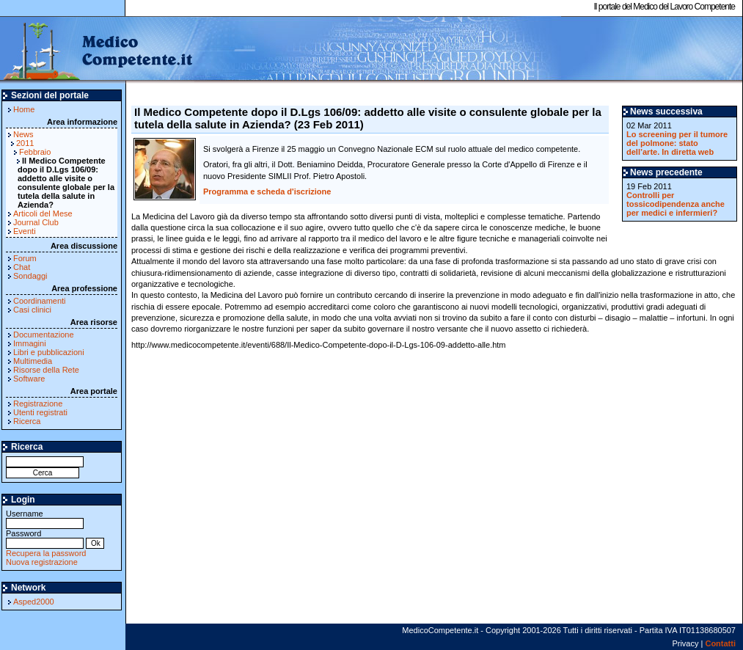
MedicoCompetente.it (97, 50)
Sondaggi (30, 275)
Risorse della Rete (46, 369)
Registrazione (37, 403)
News (23, 134)
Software (29, 378)
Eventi (24, 231)
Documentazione (43, 334)
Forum (25, 258)
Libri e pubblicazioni (48, 352)
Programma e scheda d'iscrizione (267, 191)
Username (45, 518)
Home (23, 109)
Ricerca (26, 421)
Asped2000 (33, 601)
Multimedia (32, 361)
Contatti (720, 643)
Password (45, 538)
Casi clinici (32, 309)
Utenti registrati (40, 412)
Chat (21, 267)
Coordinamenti (39, 300)
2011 (25, 143)
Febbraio (35, 151)
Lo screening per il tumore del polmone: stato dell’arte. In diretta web (677, 143)
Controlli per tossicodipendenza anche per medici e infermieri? (675, 204)
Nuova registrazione (42, 562)
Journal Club (36, 222)
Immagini (29, 343)
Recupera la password (46, 553)
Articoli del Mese (43, 213)
